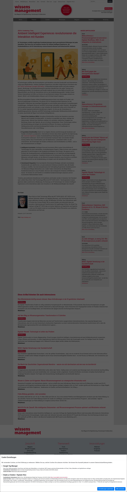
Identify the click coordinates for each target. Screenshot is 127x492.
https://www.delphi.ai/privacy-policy (58, 477)
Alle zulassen (120, 489)
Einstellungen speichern (105, 489)
